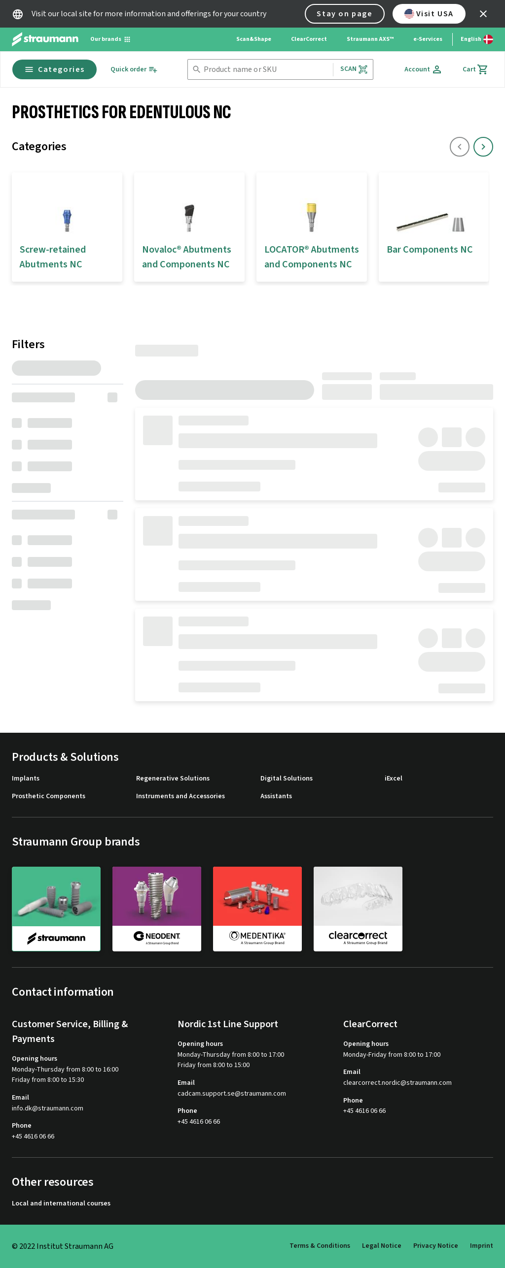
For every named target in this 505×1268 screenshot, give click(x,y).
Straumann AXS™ (370, 39)
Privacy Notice (435, 1246)
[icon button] (483, 14)
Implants (25, 778)
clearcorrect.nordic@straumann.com (397, 1083)
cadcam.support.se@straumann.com (232, 1094)
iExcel (393, 778)
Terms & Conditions (319, 1246)
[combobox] (266, 69)
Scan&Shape (253, 39)
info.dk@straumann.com (47, 1108)
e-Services (427, 39)
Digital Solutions (286, 778)
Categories (54, 69)
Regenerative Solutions (173, 778)
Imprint (481, 1246)
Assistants (276, 796)
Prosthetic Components (48, 796)
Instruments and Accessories (180, 796)
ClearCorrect (309, 39)
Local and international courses (61, 1203)
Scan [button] (354, 69)
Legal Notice (381, 1246)
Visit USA (429, 13)
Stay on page (344, 13)
